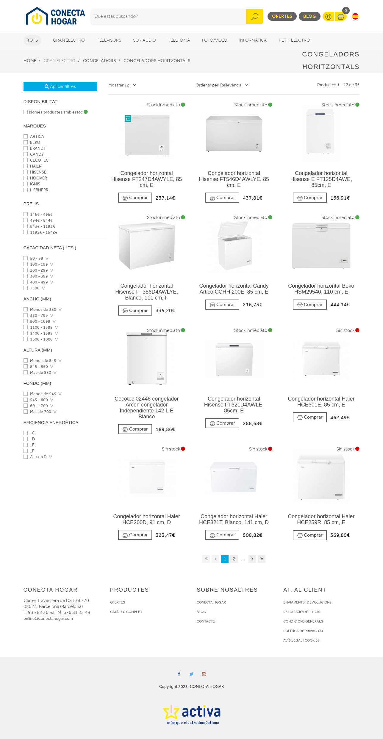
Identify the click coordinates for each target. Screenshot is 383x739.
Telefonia (179, 40)
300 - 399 (36, 276)
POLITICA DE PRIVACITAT (303, 631)
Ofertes (282, 16)
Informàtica (253, 40)
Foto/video (214, 40)
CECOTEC (36, 160)
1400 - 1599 (38, 333)
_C (29, 433)
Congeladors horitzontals (157, 60)
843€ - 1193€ (39, 226)
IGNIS (32, 184)
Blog (309, 16)
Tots (32, 40)
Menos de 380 (40, 309)
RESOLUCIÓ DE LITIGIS (301, 612)
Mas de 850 (37, 372)
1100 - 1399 (38, 327)
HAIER (32, 166)
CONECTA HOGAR (211, 602)
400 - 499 (36, 282)
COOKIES (312, 640)
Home (30, 60)
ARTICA (34, 136)
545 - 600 (36, 399)
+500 (32, 288)
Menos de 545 (40, 393)
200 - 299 (36, 270)
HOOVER (35, 178)
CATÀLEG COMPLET (126, 612)
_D (29, 439)
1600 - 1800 (38, 339)
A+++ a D (35, 456)
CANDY (34, 154)
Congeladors (99, 60)
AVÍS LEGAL (293, 640)
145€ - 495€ (38, 214)
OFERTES (117, 602)
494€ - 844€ (38, 220)
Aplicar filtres (60, 86)
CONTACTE (206, 621)
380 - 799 (36, 315)
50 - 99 (33, 258)
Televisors (109, 40)
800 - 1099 (37, 321)
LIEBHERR (36, 190)
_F (29, 450)
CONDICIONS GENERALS (303, 621)
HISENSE (35, 172)
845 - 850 (36, 366)
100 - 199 (36, 264)
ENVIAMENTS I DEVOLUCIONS (307, 602)
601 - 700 (36, 405)
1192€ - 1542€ (40, 232)
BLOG (201, 612)
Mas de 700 (37, 411)
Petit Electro (294, 40)
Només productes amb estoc (56, 112)
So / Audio (144, 40)
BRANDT (35, 148)
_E (29, 445)
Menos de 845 (40, 360)
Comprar (135, 198)
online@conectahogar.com (48, 618)
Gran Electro (69, 40)
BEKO (32, 142)
